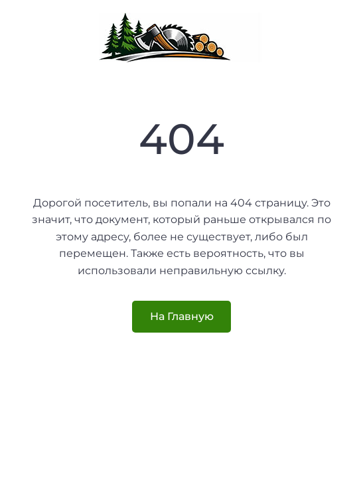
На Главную (182, 316)
